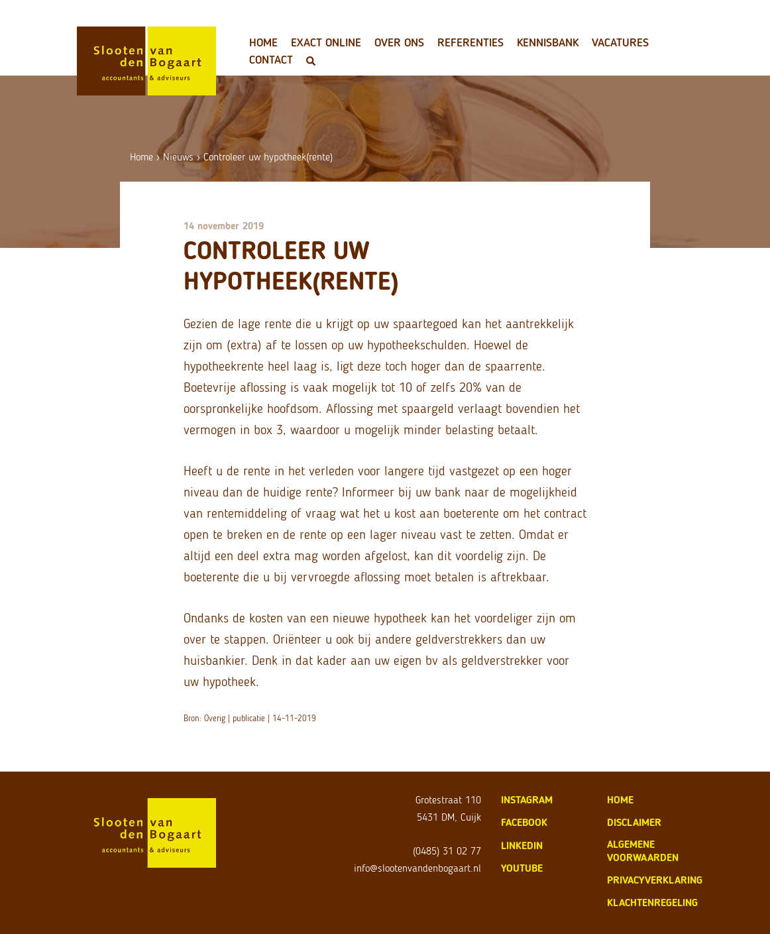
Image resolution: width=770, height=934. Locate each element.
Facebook (524, 822)
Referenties (470, 42)
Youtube (522, 868)
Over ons (399, 42)
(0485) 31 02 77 (447, 851)
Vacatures (620, 42)
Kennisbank (547, 42)
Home (263, 42)
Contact (271, 59)
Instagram (527, 799)
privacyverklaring (654, 880)
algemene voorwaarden (643, 851)
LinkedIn (522, 845)
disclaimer (634, 822)
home (620, 799)
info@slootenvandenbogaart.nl (417, 868)
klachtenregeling (652, 902)
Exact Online (326, 42)
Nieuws (178, 156)
